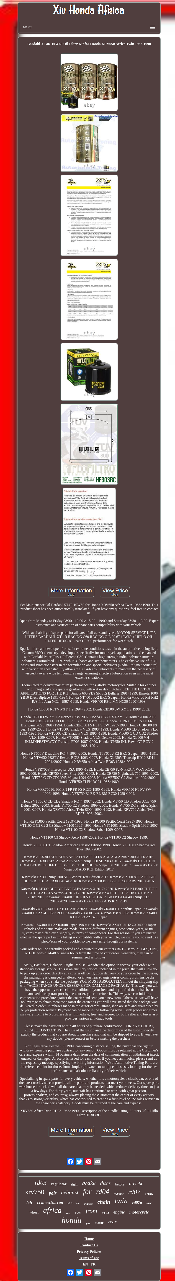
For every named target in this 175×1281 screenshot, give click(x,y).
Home (89, 1239)
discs (105, 1183)
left (29, 1202)
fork (88, 1223)
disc (149, 1203)
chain (103, 1202)
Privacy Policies (89, 1251)
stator (99, 1222)
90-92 (105, 1212)
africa (52, 1210)
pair (53, 1193)
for (87, 1191)
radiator (119, 1194)
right (74, 1184)
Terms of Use (89, 1258)
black (78, 1212)
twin (121, 1201)
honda (72, 1220)
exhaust (69, 1192)
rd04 (102, 1192)
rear (112, 1221)
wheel (34, 1212)
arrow (149, 1194)
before (119, 1184)
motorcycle (139, 1212)
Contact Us (89, 1245)
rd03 (40, 1182)
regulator (59, 1184)
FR (92, 1264)
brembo (136, 1183)
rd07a (137, 1202)
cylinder (88, 1203)
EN (85, 1264)
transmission (50, 1203)
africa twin (74, 1203)
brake (88, 1183)
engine (119, 1212)
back (68, 1213)
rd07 (134, 1192)
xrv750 (34, 1192)
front (92, 1211)
